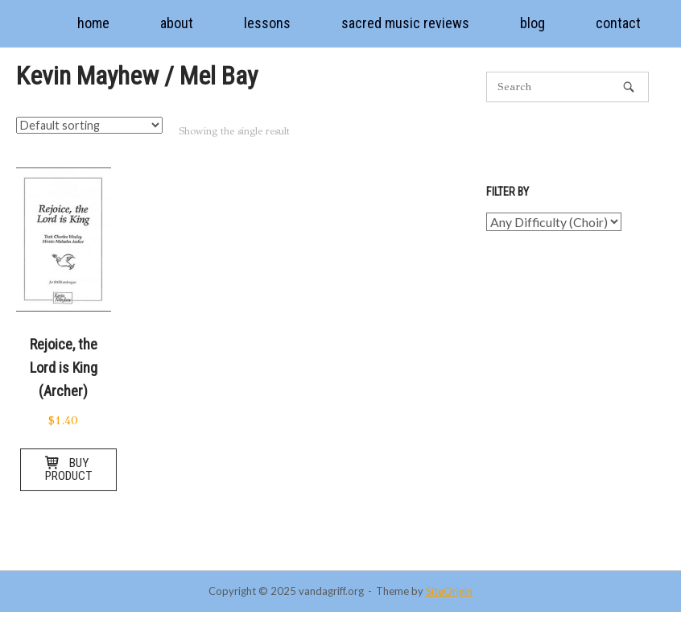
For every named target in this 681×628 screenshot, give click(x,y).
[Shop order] (89, 125)
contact (618, 22)
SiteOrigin (449, 591)
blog (532, 22)
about (176, 22)
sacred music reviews (405, 22)
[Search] (629, 86)
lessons (267, 22)
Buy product (68, 469)
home (93, 22)
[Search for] (567, 87)
